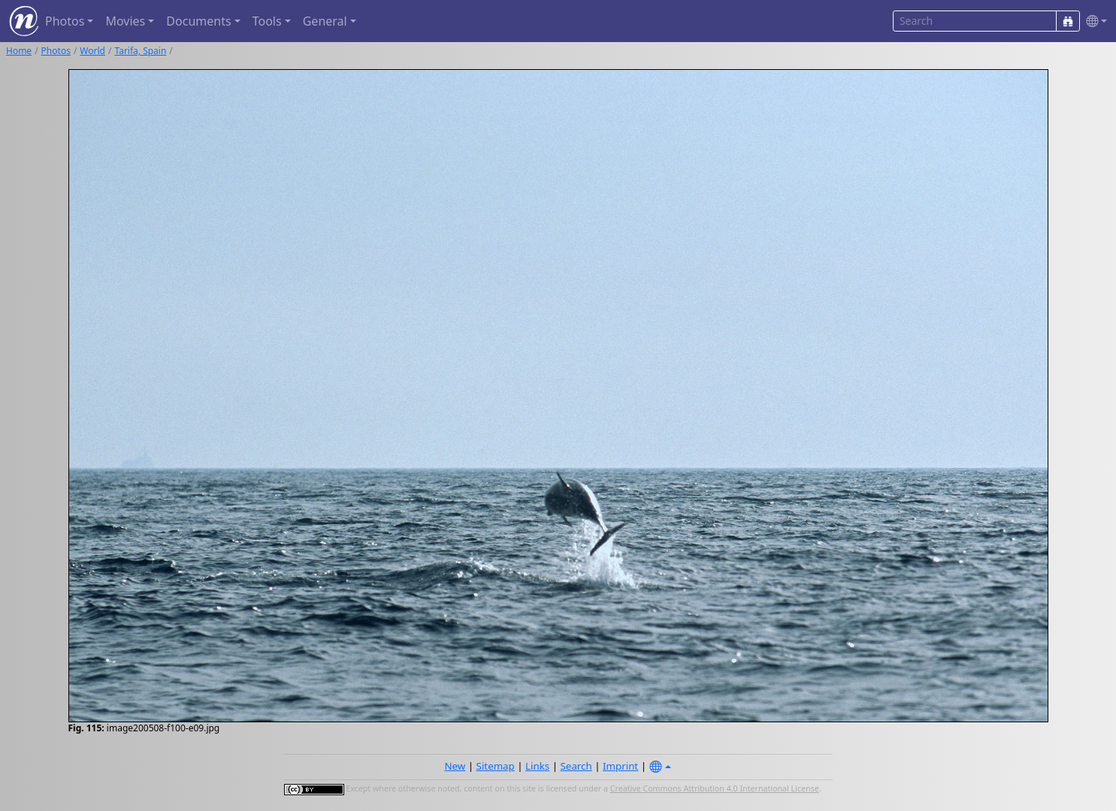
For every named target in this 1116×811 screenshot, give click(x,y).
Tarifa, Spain (140, 50)
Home (19, 50)
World (92, 50)
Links (537, 766)
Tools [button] (267, 21)
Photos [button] (64, 21)
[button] (1093, 21)
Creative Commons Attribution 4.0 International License (714, 788)
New (454, 766)
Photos (56, 50)
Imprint (620, 766)
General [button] (325, 21)
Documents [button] (198, 21)
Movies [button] (125, 21)
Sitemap (495, 766)
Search (576, 766)
